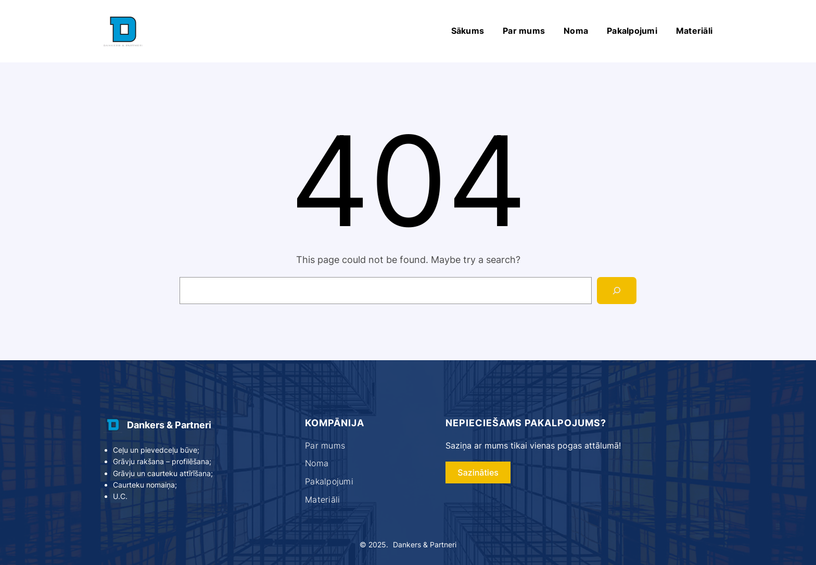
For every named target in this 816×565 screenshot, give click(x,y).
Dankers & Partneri (169, 424)
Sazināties (478, 472)
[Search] (616, 290)
